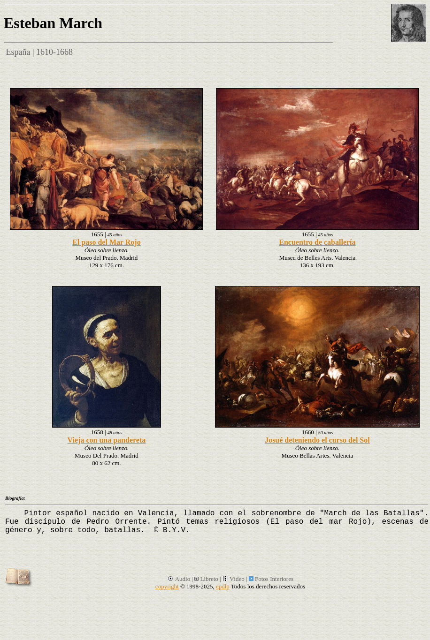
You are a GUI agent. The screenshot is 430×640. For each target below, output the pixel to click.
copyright (167, 586)
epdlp (223, 586)
